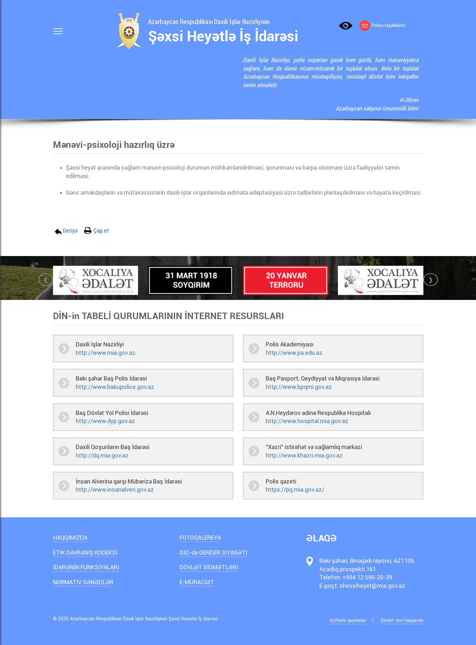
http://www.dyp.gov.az (105, 421)
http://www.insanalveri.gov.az (115, 489)
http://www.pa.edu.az (294, 352)
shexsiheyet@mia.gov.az (372, 585)
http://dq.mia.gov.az (102, 455)
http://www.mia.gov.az (105, 352)
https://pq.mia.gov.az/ (295, 489)
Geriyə (70, 230)
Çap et (101, 230)
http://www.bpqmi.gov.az (299, 386)
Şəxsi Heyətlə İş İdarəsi (223, 36)
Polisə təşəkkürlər (382, 25)
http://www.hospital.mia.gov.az (307, 421)
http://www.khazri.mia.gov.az (304, 455)
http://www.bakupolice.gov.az (115, 386)
